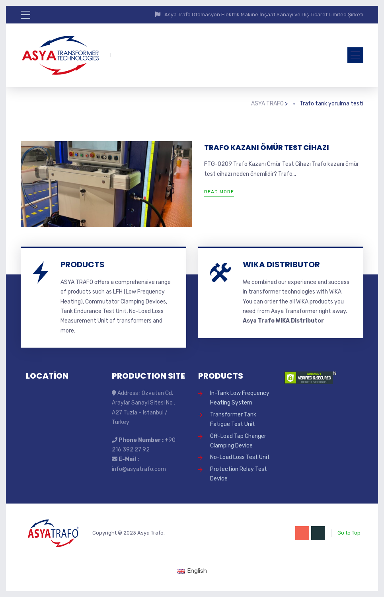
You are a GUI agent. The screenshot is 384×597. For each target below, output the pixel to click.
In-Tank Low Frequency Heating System (239, 398)
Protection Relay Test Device (238, 474)
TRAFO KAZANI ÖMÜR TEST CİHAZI (266, 147)
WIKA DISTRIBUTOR (281, 264)
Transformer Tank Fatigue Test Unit (233, 419)
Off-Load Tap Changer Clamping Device (238, 441)
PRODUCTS (82, 264)
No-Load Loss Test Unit (240, 457)
